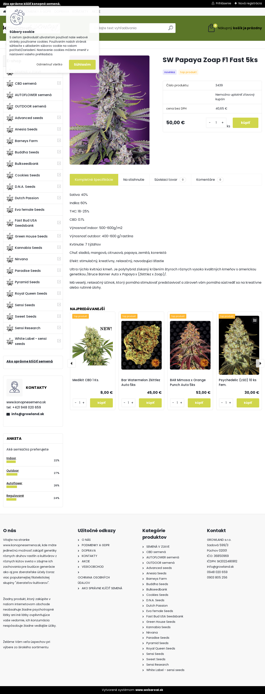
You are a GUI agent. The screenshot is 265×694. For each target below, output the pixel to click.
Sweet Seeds (21, 316)
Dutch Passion (23, 198)
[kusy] (216, 122)
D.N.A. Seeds (21, 186)
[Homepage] (4, 12)
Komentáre (210, 179)
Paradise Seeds (24, 270)
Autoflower (14, 483)
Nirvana (17, 259)
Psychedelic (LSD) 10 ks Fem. (238, 382)
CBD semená (21, 83)
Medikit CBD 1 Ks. (85, 380)
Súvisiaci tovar (170, 179)
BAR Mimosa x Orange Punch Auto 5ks (188, 382)
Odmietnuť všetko (49, 64)
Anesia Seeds (22, 129)
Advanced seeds (25, 117)
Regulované (15, 496)
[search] (170, 29)
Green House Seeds (27, 236)
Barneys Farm (22, 140)
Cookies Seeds (23, 175)
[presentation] (71, 363)
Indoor (11, 458)
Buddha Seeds (23, 152)
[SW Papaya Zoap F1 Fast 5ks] (109, 109)
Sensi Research (23, 328)
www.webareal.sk (149, 690)
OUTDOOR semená (26, 106)
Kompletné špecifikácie (94, 179)
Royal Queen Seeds (27, 293)
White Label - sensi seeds (27, 341)
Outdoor (12, 471)
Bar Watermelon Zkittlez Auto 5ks (140, 382)
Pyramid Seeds (23, 282)
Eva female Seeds (26, 209)
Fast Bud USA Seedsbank (22, 223)
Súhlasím (82, 64)
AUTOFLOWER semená (29, 95)
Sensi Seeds (21, 305)
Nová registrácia (250, 3)
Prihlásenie (223, 3)
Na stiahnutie (133, 179)
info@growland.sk (27, 414)
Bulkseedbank (23, 163)
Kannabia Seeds (24, 247)
